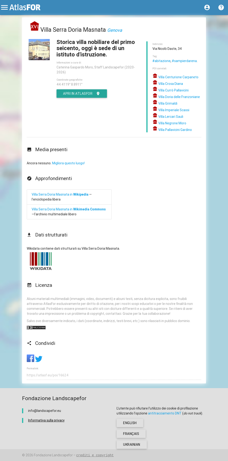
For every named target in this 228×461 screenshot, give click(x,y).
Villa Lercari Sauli (167, 116)
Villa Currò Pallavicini (170, 90)
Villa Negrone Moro (169, 123)
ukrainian (131, 444)
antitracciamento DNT (165, 413)
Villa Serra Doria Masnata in (60, 194)
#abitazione (161, 61)
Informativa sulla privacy (46, 420)
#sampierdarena (184, 61)
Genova (114, 30)
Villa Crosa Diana (167, 84)
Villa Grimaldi (164, 103)
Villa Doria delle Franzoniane (176, 97)
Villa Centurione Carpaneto (175, 77)
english (130, 423)
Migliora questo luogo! (68, 163)
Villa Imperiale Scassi (170, 110)
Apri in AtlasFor (81, 93)
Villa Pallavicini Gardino (172, 130)
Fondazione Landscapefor (53, 455)
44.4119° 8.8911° (69, 84)
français (131, 434)
